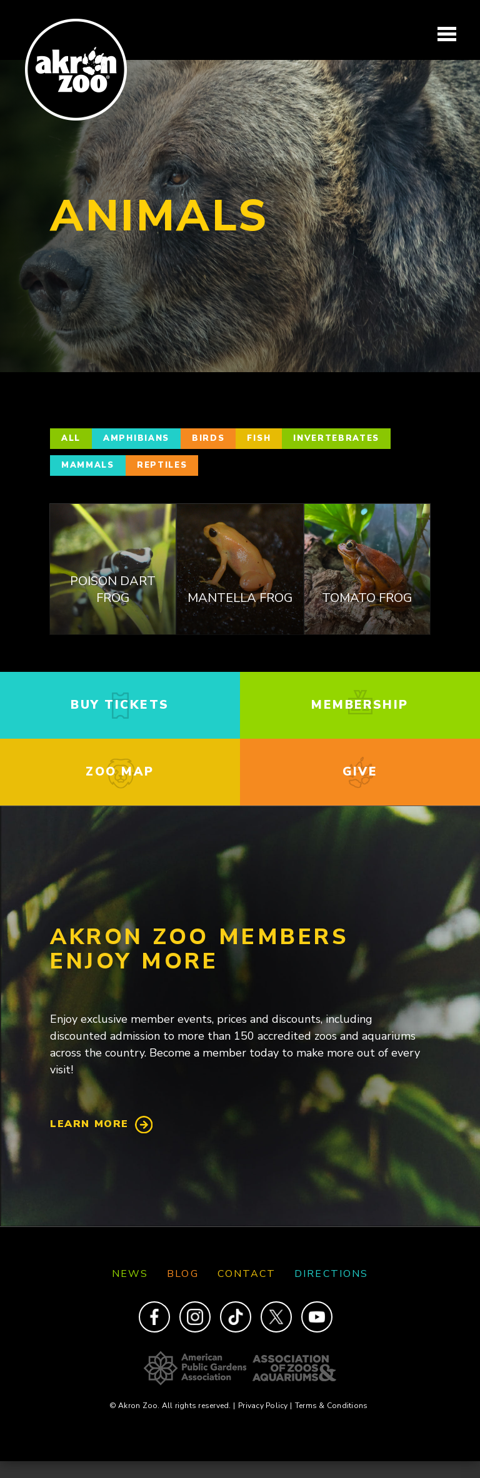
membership (360, 705)
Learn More (89, 1124)
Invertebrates (336, 438)
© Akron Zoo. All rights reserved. (172, 1406)
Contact (247, 1274)
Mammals (87, 465)
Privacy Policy (265, 1406)
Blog (182, 1274)
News (130, 1274)
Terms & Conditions (331, 1406)
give (360, 772)
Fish (259, 438)
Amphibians (136, 438)
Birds (208, 438)
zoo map (120, 772)
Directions (331, 1274)
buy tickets (120, 705)
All (71, 438)
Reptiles (162, 465)
